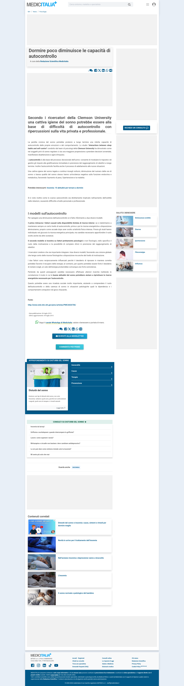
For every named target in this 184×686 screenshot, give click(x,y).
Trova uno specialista (79, 664)
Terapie (92, 378)
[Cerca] (130, 4)
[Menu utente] (154, 4)
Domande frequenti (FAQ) (80, 666)
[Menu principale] (147, 4)
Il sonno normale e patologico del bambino (76, 593)
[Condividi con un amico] (110, 70)
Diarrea (138, 229)
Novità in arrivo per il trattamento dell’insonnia (77, 540)
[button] (136, 128)
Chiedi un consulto (78, 661)
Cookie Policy (136, 666)
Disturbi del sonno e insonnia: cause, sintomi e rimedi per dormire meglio (82, 524)
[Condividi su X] (99, 70)
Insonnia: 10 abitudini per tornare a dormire (65, 188)
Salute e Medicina (107, 664)
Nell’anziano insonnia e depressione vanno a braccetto (81, 558)
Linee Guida (54, 675)
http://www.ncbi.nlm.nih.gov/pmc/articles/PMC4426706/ (52, 305)
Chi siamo (135, 658)
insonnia (76, 467)
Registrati (81, 658)
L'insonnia (62, 575)
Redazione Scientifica (139, 661)
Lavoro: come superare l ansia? (42, 438)
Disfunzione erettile (143, 218)
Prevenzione (92, 384)
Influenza (138, 264)
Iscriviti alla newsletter (70, 336)
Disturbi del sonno (38, 390)
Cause (92, 372)
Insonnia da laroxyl (37, 427)
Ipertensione (140, 241)
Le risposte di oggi (108, 661)
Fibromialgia (140, 252)
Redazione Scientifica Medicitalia (54, 61)
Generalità (92, 366)
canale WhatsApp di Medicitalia (59, 322)
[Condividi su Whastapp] (107, 70)
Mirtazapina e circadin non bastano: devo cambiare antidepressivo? (55, 443)
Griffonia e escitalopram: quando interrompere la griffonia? (52, 432)
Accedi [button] (74, 658)
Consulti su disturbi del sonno (69, 422)
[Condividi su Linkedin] (103, 70)
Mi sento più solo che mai (40, 454)
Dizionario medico (107, 666)
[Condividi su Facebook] (95, 70)
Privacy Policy (136, 664)
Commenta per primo (69, 347)
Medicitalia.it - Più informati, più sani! (42, 5)
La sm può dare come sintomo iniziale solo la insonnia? (51, 449)
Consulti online (107, 658)
